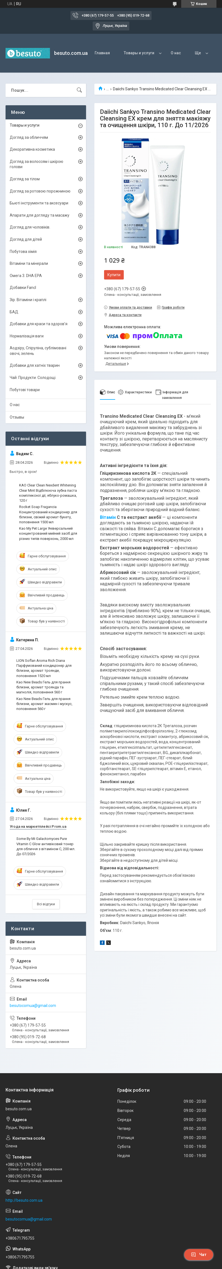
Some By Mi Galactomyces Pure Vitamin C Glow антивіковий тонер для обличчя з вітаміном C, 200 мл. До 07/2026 (45, 846)
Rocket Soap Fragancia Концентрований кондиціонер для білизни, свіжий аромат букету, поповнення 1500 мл (48, 514)
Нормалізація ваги (27, 336)
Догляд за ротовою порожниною (40, 191)
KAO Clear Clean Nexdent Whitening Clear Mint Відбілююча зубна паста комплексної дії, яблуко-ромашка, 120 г (48, 493)
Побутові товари (25, 390)
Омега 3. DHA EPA (26, 275)
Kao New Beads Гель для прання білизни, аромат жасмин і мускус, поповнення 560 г (44, 704)
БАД (14, 312)
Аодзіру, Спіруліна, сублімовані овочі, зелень (38, 351)
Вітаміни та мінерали (29, 263)
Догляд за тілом (25, 179)
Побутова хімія (23, 251)
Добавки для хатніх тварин (35, 365)
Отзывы (17, 417)
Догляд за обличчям (29, 137)
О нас (176, 53)
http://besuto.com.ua (24, 1200)
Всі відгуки (46, 904)
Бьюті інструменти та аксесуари (39, 203)
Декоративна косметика (32, 149)
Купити (113, 275)
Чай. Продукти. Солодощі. (33, 377)
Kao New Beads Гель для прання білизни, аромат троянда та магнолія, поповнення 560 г (43, 687)
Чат (198, 1254)
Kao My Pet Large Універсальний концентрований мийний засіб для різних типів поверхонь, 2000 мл (48, 533)
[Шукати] (79, 90)
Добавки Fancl (23, 287)
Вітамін (108, 517)
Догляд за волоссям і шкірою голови (36, 164)
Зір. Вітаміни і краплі (28, 300)
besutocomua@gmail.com (33, 1005)
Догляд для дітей (26, 239)
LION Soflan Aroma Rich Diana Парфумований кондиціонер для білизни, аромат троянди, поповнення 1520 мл (44, 668)
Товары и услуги (139, 53)
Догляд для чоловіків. (30, 227)
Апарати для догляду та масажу (39, 215)
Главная (102, 53)
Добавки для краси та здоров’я (38, 324)
